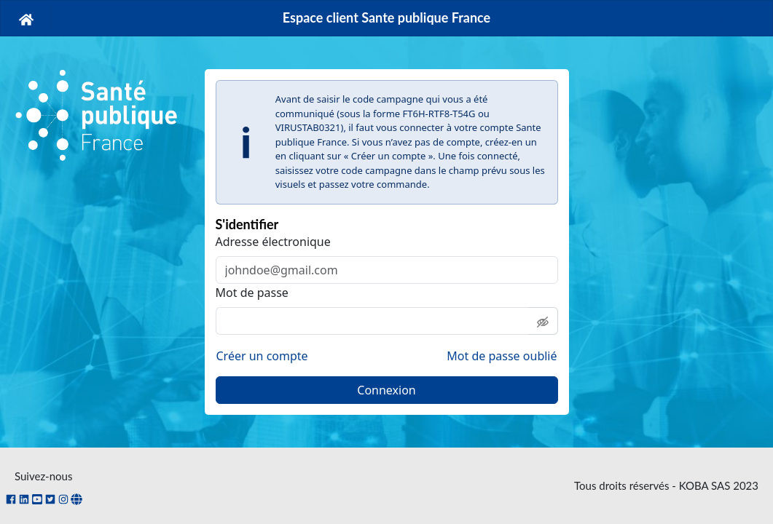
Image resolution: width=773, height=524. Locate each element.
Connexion (386, 390)
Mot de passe (252, 293)
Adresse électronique (273, 242)
